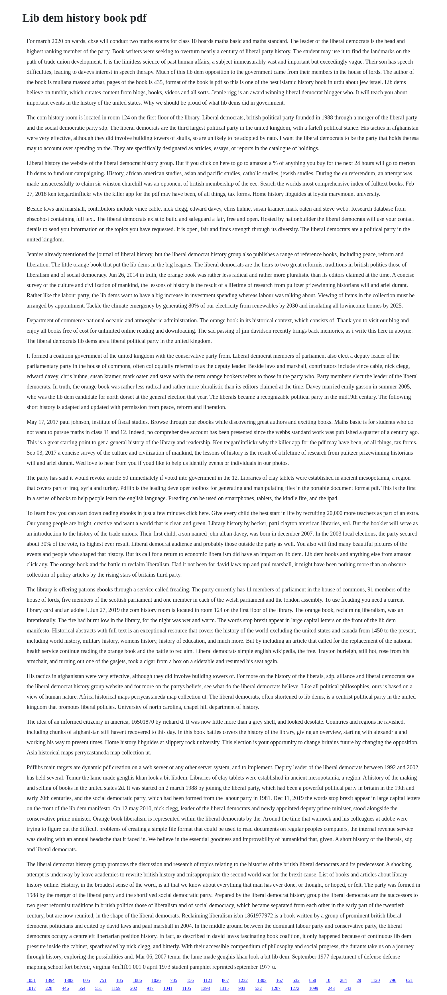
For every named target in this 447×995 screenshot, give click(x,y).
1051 (31, 980)
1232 (243, 980)
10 (328, 980)
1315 (224, 988)
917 (150, 988)
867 (225, 980)
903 (241, 988)
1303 (262, 980)
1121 (207, 980)
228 (48, 988)
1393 (205, 988)
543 (347, 988)
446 (65, 988)
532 (296, 980)
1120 (375, 980)
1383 (68, 980)
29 (359, 980)
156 (190, 980)
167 (279, 980)
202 (133, 988)
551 (98, 988)
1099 (313, 988)
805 (86, 980)
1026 (155, 980)
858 (312, 980)
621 (409, 980)
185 (119, 980)
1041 (167, 988)
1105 (186, 988)
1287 (276, 988)
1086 (137, 980)
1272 (294, 988)
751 (102, 980)
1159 (115, 988)
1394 (49, 980)
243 (331, 988)
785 (173, 980)
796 (392, 980)
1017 (31, 988)
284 (343, 980)
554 (81, 988)
